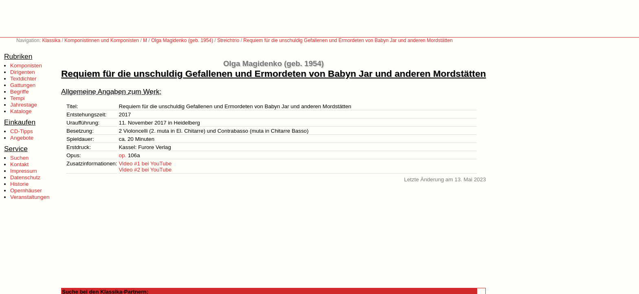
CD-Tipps (21, 131)
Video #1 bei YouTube (145, 163)
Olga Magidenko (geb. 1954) (182, 40)
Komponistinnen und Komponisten (101, 40)
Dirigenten (22, 72)
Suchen (19, 158)
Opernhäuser (26, 190)
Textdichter (23, 79)
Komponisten (26, 65)
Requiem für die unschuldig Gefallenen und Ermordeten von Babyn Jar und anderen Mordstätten (348, 40)
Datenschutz (25, 177)
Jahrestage (23, 105)
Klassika (51, 40)
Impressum (23, 171)
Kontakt (19, 164)
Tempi (17, 98)
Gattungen (22, 85)
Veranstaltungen (29, 197)
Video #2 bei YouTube (145, 170)
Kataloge (21, 111)
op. (122, 155)
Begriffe (19, 92)
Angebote (21, 138)
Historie (19, 184)
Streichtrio (228, 40)
